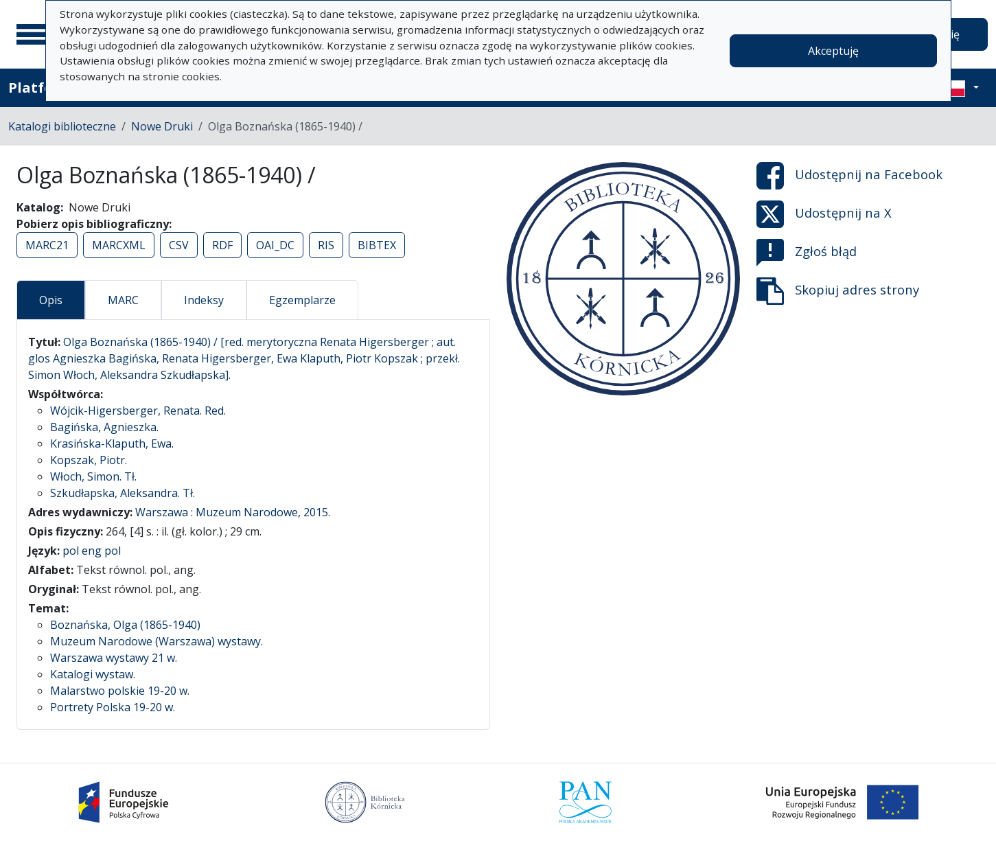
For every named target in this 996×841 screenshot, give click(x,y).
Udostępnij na (849, 175)
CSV (179, 245)
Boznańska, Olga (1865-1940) (125, 624)
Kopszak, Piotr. (88, 460)
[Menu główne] (33, 34)
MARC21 (47, 245)
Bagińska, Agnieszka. (104, 427)
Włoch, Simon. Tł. (93, 476)
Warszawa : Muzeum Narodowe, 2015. (232, 512)
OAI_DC (275, 245)
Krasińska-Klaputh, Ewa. (112, 443)
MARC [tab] (123, 300)
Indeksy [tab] (204, 300)
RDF (222, 245)
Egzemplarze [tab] (302, 300)
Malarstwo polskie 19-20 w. (119, 690)
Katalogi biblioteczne (62, 126)
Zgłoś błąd (806, 252)
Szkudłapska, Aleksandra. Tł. (122, 492)
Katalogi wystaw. (92, 674)
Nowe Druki (162, 126)
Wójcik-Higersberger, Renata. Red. (138, 410)
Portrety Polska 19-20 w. (112, 707)
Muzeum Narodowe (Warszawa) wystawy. (156, 641)
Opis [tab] (50, 300)
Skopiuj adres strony (837, 291)
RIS (326, 245)
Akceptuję (833, 50)
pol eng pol (91, 550)
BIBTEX (377, 245)
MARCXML (119, 245)
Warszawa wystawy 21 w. (113, 657)
